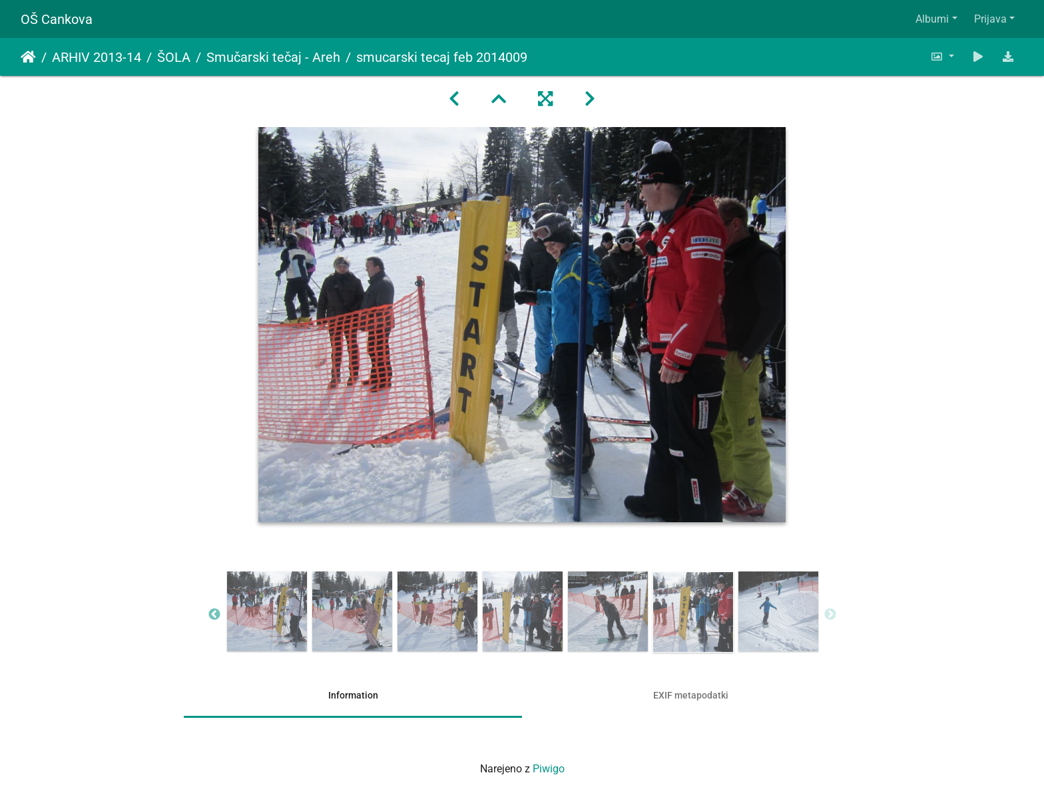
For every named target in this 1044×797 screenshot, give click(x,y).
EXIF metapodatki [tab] (690, 695)
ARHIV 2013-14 (96, 57)
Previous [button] (214, 614)
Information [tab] (353, 695)
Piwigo (549, 768)
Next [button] (830, 614)
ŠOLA (173, 57)
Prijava (990, 19)
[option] (267, 611)
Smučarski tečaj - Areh (273, 57)
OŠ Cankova (57, 19)
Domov (28, 57)
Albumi (932, 19)
